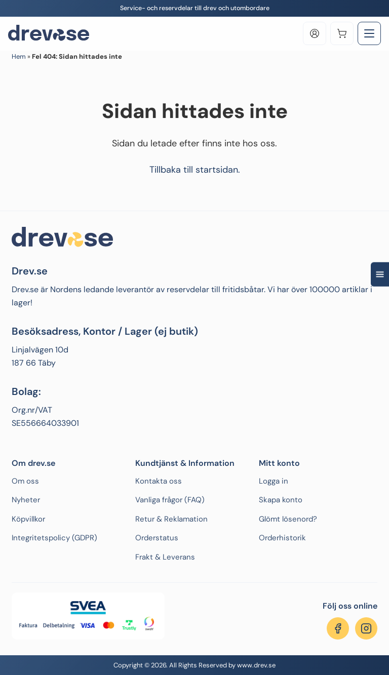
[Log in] (314, 33)
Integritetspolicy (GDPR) (54, 538)
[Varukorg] (342, 33)
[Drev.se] (48, 33)
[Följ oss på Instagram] (366, 628)
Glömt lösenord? (288, 519)
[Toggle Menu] (369, 33)
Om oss (25, 481)
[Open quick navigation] (380, 274)
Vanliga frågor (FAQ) (170, 500)
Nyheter (26, 500)
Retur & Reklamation (171, 519)
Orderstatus (156, 538)
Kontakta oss (158, 481)
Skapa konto (280, 500)
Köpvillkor (28, 519)
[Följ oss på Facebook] (338, 628)
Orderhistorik (282, 538)
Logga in (273, 481)
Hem (19, 56)
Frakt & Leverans (165, 557)
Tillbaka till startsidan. (194, 170)
